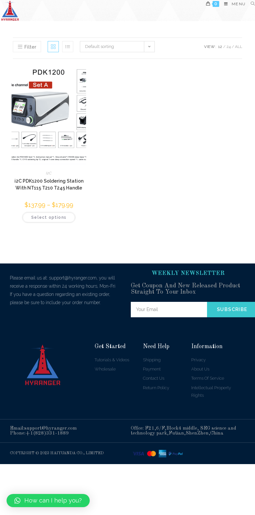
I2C (49, 173)
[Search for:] (250, 4)
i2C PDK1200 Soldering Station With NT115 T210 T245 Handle (48, 184)
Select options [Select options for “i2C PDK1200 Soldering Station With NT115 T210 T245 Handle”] (48, 217)
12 (220, 46)
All (238, 46)
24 (228, 46)
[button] (48, 500)
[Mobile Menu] (232, 4)
